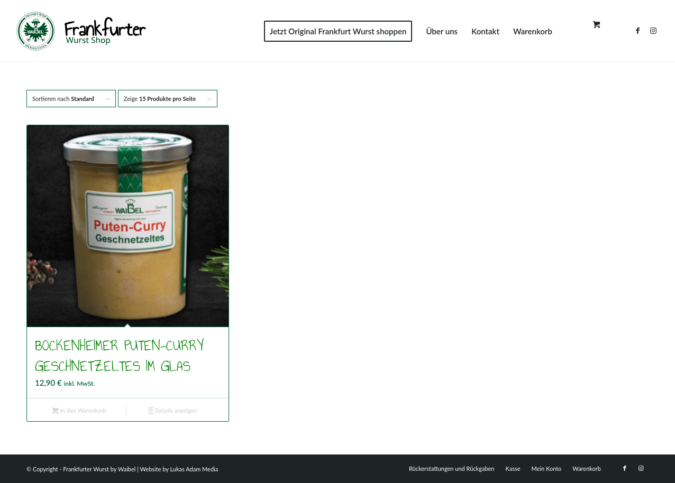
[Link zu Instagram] (653, 31)
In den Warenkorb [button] (79, 411)
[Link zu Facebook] (637, 31)
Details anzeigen (173, 411)
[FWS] (81, 31)
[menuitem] (338, 31)
